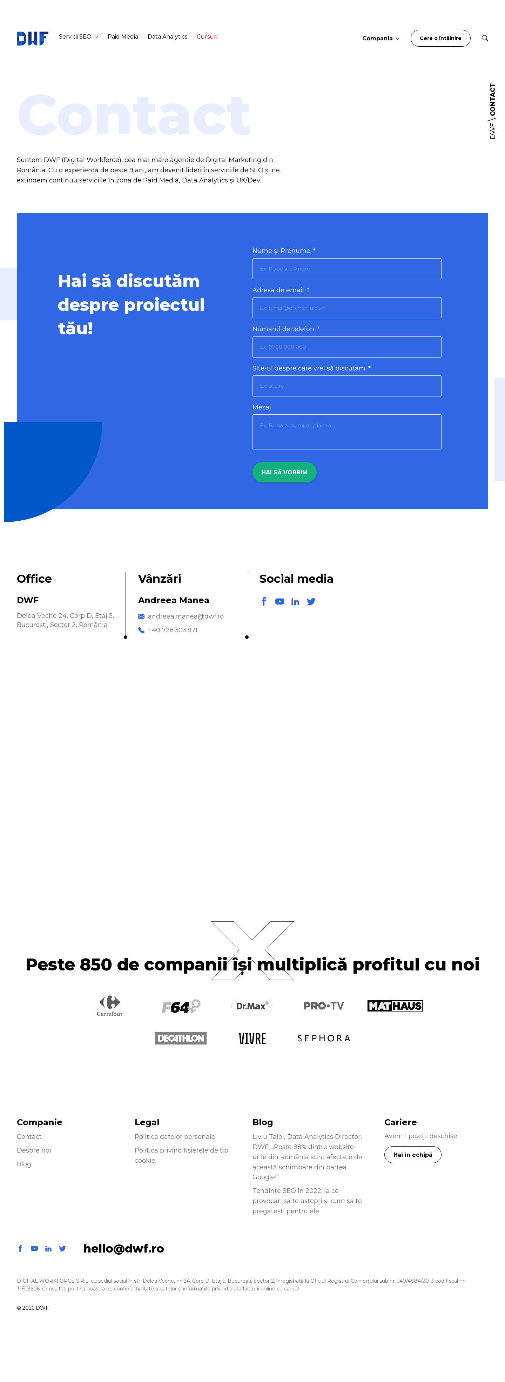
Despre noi (34, 1150)
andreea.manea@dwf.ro (186, 616)
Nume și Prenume (284, 251)
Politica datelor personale (175, 1137)
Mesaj (261, 407)
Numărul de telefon (285, 329)
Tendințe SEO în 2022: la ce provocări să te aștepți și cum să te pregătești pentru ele (307, 1201)
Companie (39, 1122)
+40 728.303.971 (172, 630)
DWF (493, 131)
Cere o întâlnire (441, 38)
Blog (24, 1164)
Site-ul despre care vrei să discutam (311, 368)
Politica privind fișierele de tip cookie (181, 1155)
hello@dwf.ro (123, 1248)
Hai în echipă (412, 1154)
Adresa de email (280, 290)
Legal (147, 1122)
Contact (29, 1137)
